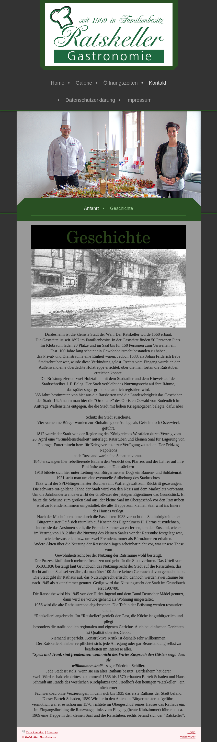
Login (191, 732)
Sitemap (52, 732)
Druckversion (33, 732)
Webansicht (187, 737)
